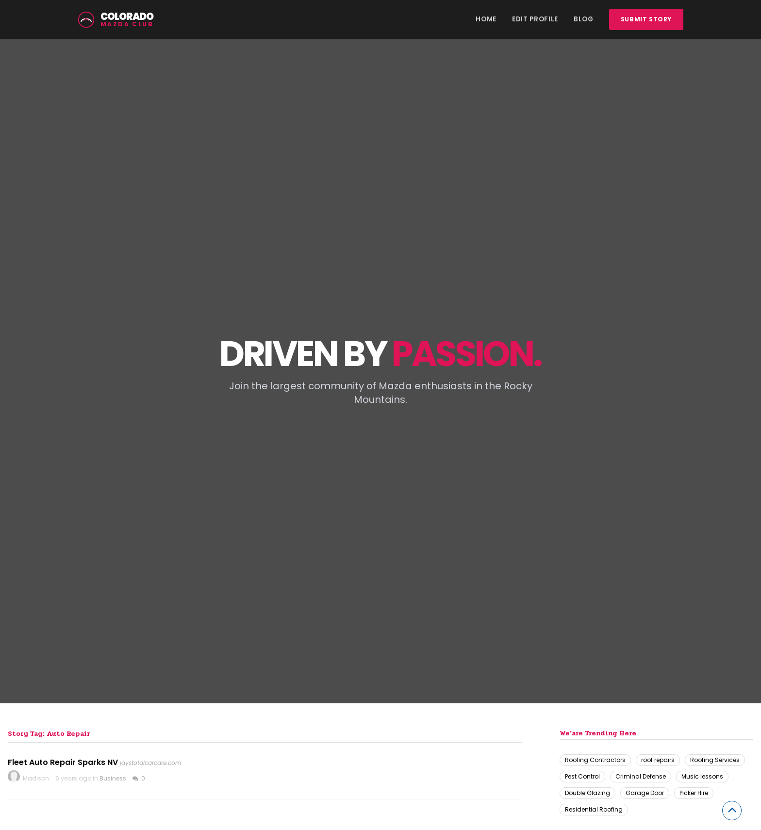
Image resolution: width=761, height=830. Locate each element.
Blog (584, 19)
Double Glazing (587, 793)
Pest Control (582, 776)
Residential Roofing (594, 809)
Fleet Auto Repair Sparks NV (63, 762)
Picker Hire (693, 793)
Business (112, 778)
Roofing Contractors (595, 760)
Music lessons (702, 776)
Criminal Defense (640, 776)
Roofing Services (715, 760)
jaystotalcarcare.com (150, 763)
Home (486, 19)
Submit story (646, 19)
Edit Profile (535, 19)
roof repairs (658, 760)
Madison (36, 778)
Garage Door (645, 793)
